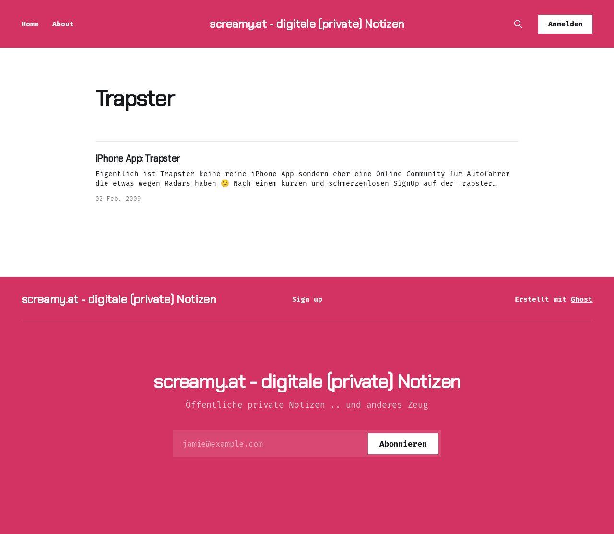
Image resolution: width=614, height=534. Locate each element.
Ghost (581, 299)
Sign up (307, 299)
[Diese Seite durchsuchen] (518, 24)
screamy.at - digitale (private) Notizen (307, 23)
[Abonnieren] (403, 443)
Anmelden (565, 24)
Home (30, 24)
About (63, 24)
